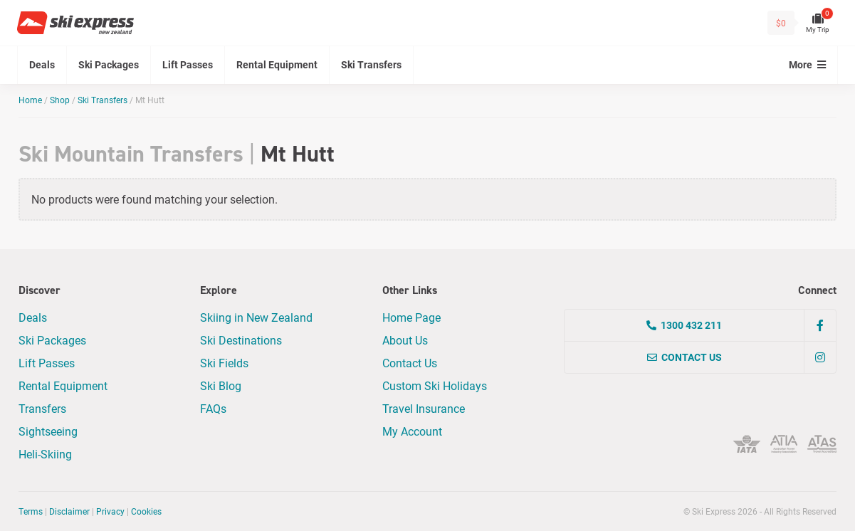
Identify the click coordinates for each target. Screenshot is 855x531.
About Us (405, 339)
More (807, 64)
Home (30, 99)
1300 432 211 (684, 325)
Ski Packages (108, 64)
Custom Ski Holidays (434, 385)
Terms (31, 511)
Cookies (146, 511)
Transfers (42, 408)
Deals (42, 64)
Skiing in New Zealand (256, 317)
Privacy (110, 511)
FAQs (213, 408)
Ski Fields (224, 362)
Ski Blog (220, 385)
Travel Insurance (423, 408)
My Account (412, 431)
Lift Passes (187, 64)
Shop (60, 99)
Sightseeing (48, 431)
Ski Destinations (241, 339)
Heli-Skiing (45, 453)
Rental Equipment (277, 64)
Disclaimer (69, 511)
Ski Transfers (371, 64)
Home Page (411, 317)
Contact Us (409, 362)
